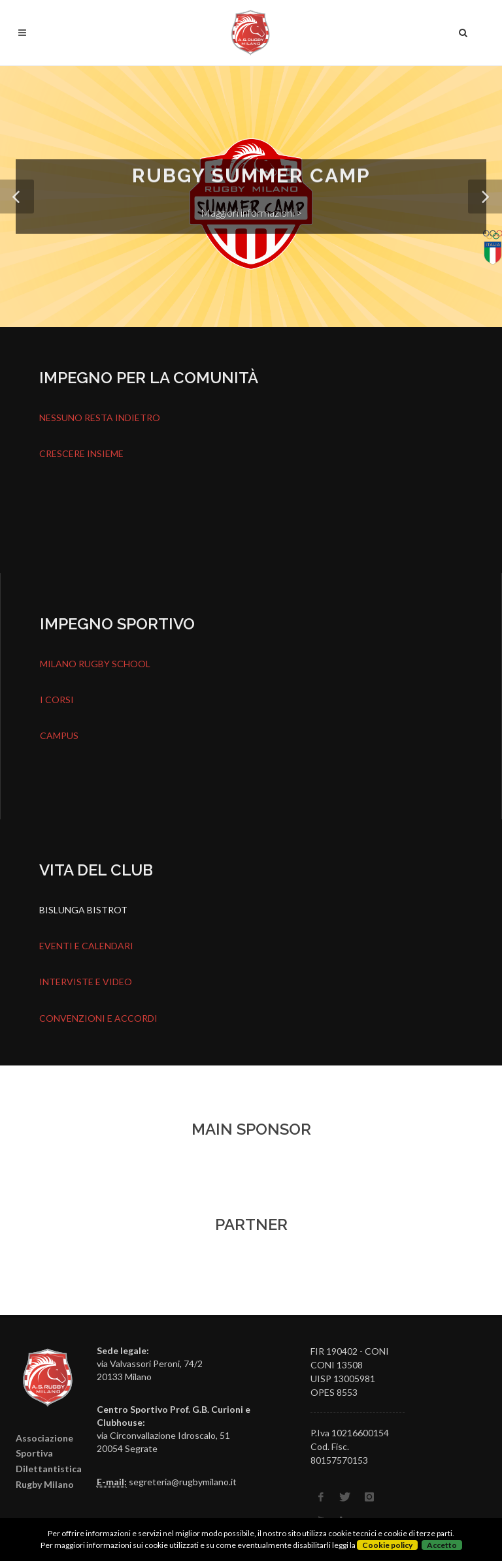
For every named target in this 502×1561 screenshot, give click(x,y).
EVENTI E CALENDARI (86, 945)
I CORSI (57, 699)
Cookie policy (387, 1545)
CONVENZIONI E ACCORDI (98, 1018)
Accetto (442, 1545)
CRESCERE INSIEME (81, 453)
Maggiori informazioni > (251, 212)
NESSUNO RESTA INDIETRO (99, 417)
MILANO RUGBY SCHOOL (95, 663)
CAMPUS (59, 735)
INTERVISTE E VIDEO (85, 981)
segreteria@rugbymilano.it (183, 1481)
